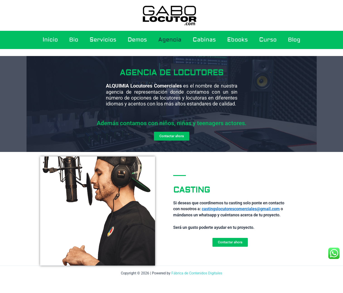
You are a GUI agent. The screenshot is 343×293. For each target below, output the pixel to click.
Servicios (103, 39)
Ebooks (237, 39)
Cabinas (204, 39)
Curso (268, 39)
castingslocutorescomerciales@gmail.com (241, 208)
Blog (294, 39)
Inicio (50, 39)
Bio (73, 39)
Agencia (169, 39)
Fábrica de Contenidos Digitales (196, 273)
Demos (137, 39)
